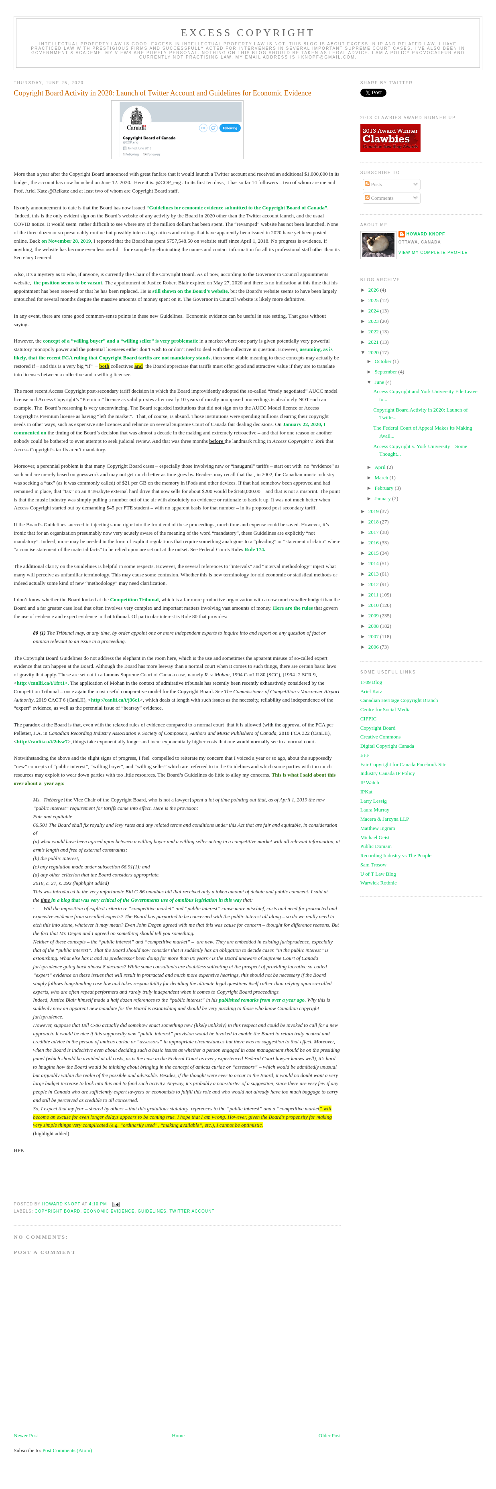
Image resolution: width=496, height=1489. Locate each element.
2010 (374, 605)
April (380, 467)
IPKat (366, 792)
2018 (374, 522)
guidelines (152, 1211)
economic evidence (109, 1211)
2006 (374, 647)
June (379, 382)
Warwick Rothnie (378, 883)
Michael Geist (375, 837)
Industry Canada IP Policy (387, 773)
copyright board (57, 1211)
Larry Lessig (373, 801)
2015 (374, 553)
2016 (374, 543)
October (383, 361)
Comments (379, 198)
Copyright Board (378, 728)
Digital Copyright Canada (387, 746)
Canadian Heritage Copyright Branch (399, 700)
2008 (374, 626)
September (386, 372)
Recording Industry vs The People (395, 855)
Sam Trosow (373, 865)
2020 (374, 352)
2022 (374, 332)
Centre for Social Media (385, 709)
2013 (374, 574)
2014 (374, 563)
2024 (374, 311)
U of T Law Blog (378, 874)
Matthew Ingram (377, 828)
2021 (374, 342)
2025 (374, 300)
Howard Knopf (426, 234)
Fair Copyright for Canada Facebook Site (403, 764)
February (384, 488)
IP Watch (369, 782)
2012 (374, 584)
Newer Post (26, 1435)
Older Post (330, 1435)
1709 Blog (371, 682)
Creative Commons (380, 737)
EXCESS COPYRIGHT (248, 33)
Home (178, 1435)
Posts (373, 184)
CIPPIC (368, 719)
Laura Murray (375, 810)
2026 (374, 290)
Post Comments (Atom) (67, 1450)
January (383, 498)
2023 (374, 321)
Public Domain (376, 846)
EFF (364, 755)
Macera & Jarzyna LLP (384, 819)
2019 (374, 511)
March (381, 478)
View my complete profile (433, 252)
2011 (374, 595)
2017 (374, 532)
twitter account (192, 1211)
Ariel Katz (371, 691)
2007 (374, 636)
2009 (374, 616)
